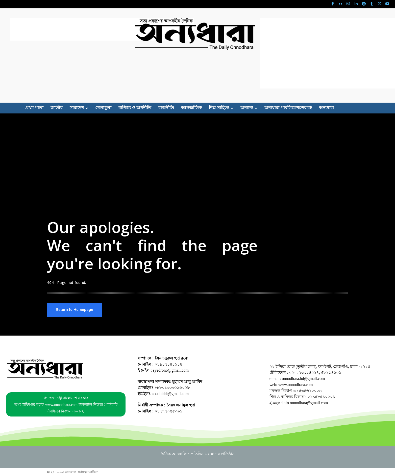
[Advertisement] (102, 29)
